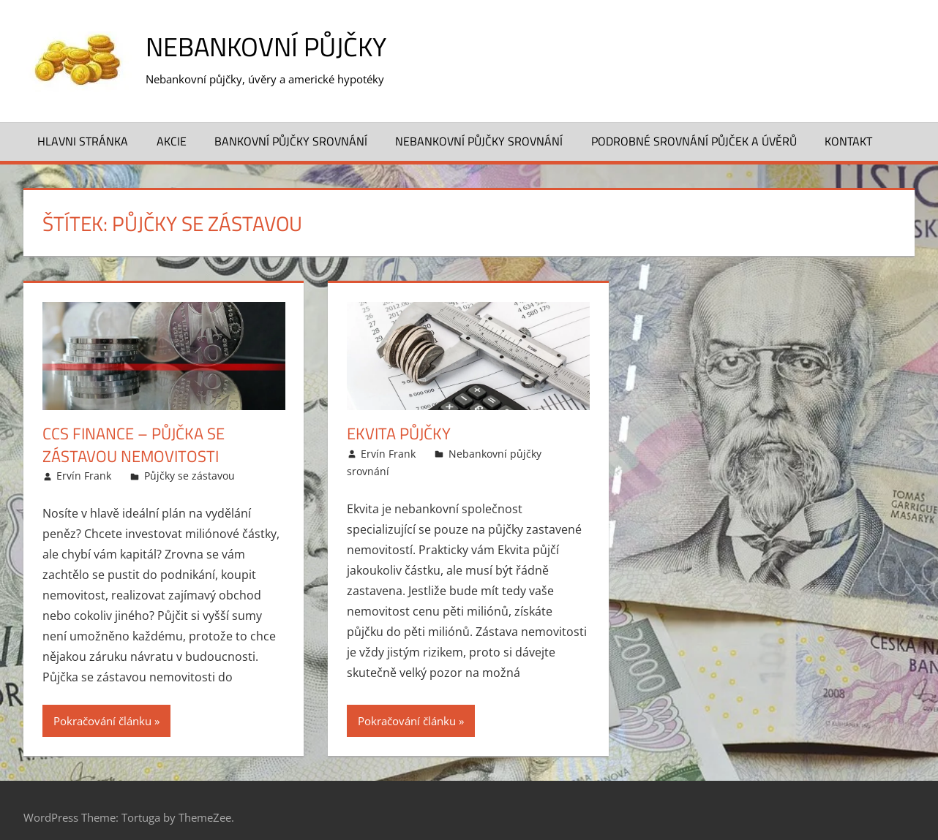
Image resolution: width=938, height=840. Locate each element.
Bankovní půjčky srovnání (290, 141)
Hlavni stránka (82, 141)
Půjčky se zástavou (189, 476)
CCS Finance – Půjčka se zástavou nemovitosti (133, 445)
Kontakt (848, 141)
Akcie (172, 141)
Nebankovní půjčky (266, 46)
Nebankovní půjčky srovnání (479, 141)
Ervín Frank (83, 476)
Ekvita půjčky (399, 433)
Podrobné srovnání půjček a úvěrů (694, 141)
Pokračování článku (102, 721)
